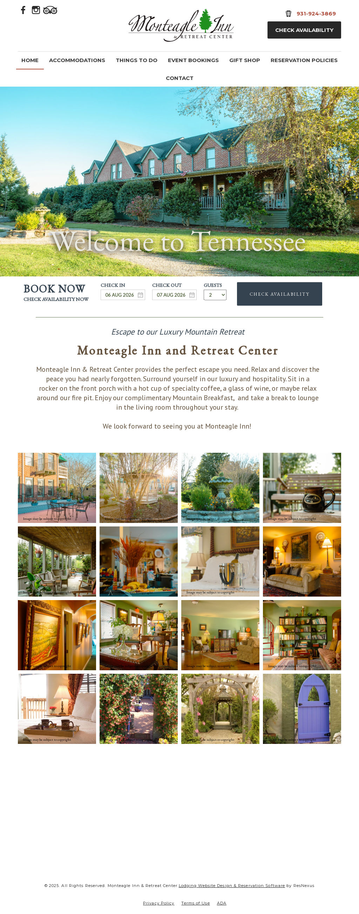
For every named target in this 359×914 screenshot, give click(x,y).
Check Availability (304, 30)
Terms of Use (195, 903)
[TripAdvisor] (50, 9)
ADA (221, 903)
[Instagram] (36, 9)
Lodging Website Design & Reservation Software (232, 885)
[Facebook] (23, 9)
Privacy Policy (158, 903)
